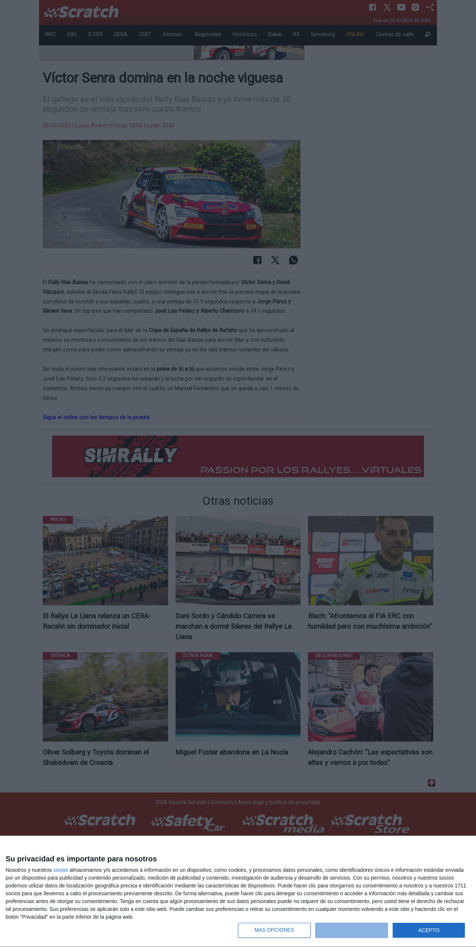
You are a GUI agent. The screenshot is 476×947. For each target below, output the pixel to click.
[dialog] (238, 891)
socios (60, 870)
